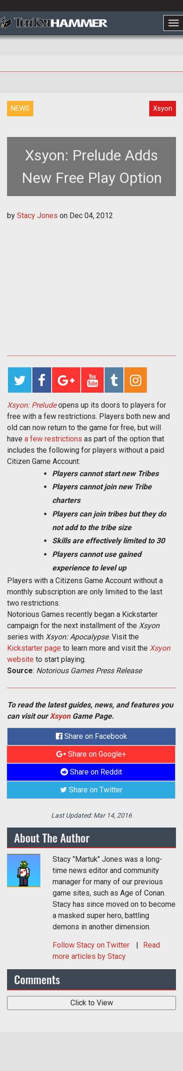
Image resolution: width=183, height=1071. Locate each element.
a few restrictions (53, 438)
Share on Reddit (91, 771)
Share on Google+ (91, 754)
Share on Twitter (91, 789)
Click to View (91, 1002)
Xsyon (60, 716)
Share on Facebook (91, 736)
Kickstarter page (34, 648)
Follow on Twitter (92, 945)
